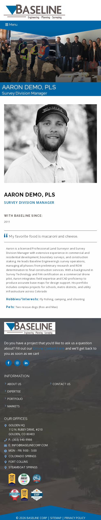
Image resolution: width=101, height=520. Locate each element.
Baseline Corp (34, 12)
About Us (14, 384)
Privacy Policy (75, 518)
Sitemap (55, 518)
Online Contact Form (49, 348)
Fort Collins (18, 462)
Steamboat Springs (23, 467)
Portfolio (15, 399)
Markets (13, 406)
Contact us (61, 384)
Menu (11, 25)
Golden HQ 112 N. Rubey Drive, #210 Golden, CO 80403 (26, 429)
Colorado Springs (22, 456)
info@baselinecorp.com (30, 445)
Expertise (14, 391)
